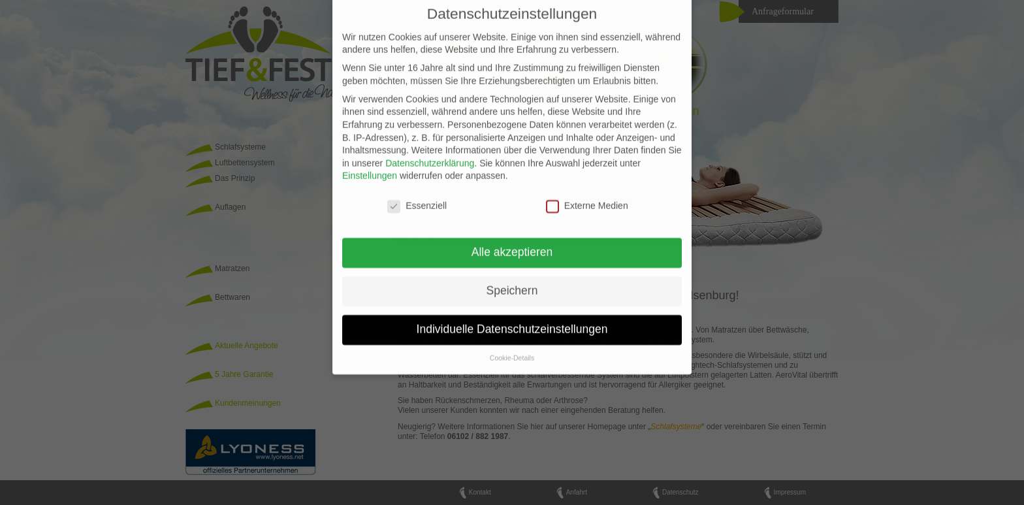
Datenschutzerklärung (429, 154)
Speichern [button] (512, 281)
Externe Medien (587, 197)
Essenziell (417, 197)
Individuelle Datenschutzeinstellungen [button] (512, 320)
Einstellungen (369, 167)
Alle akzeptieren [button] (512, 243)
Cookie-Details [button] (512, 349)
